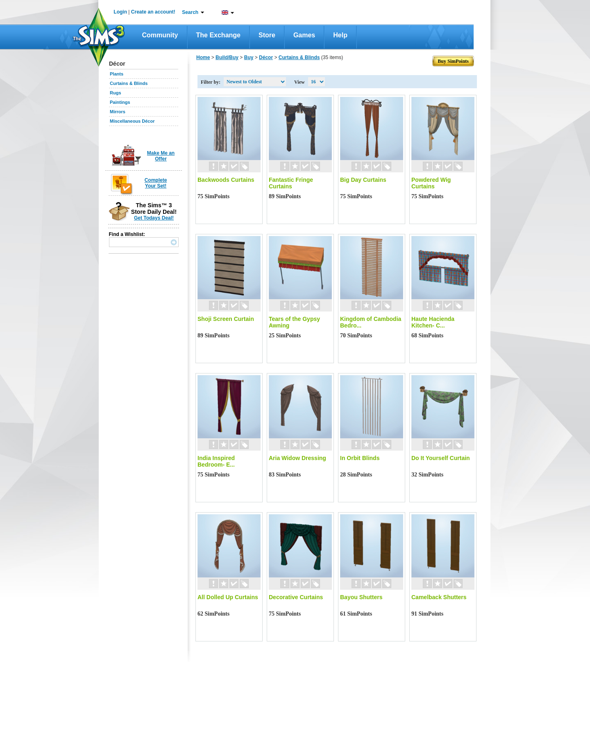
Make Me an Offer (161, 156)
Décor (266, 57)
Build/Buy (227, 57)
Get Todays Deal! (154, 218)
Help (340, 35)
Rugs (115, 92)
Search (190, 12)
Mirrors (117, 111)
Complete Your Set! (156, 183)
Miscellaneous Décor (132, 121)
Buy (249, 57)
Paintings (120, 102)
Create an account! (153, 12)
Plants (116, 73)
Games (304, 35)
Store (267, 35)
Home (203, 57)
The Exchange (218, 35)
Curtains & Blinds (129, 83)
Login (120, 12)
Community (160, 35)
